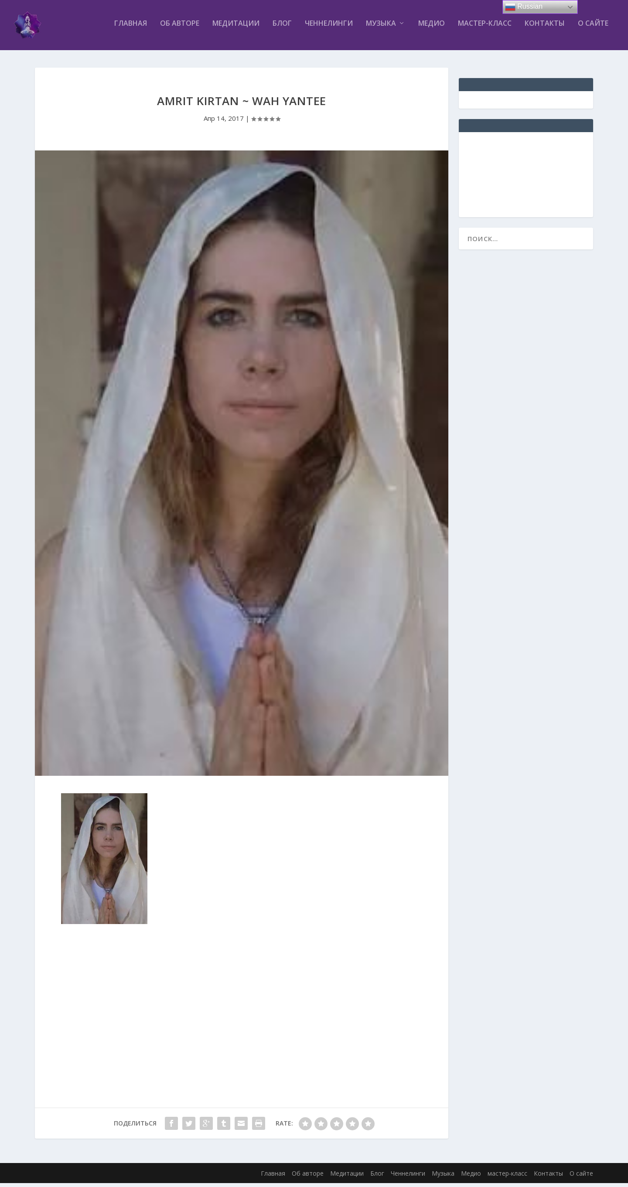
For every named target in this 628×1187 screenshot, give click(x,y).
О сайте (593, 28)
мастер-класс (485, 28)
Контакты (545, 28)
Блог (282, 28)
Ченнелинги (329, 28)
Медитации (235, 28)
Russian (524, 7)
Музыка (381, 28)
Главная (130, 28)
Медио (431, 28)
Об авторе (179, 28)
